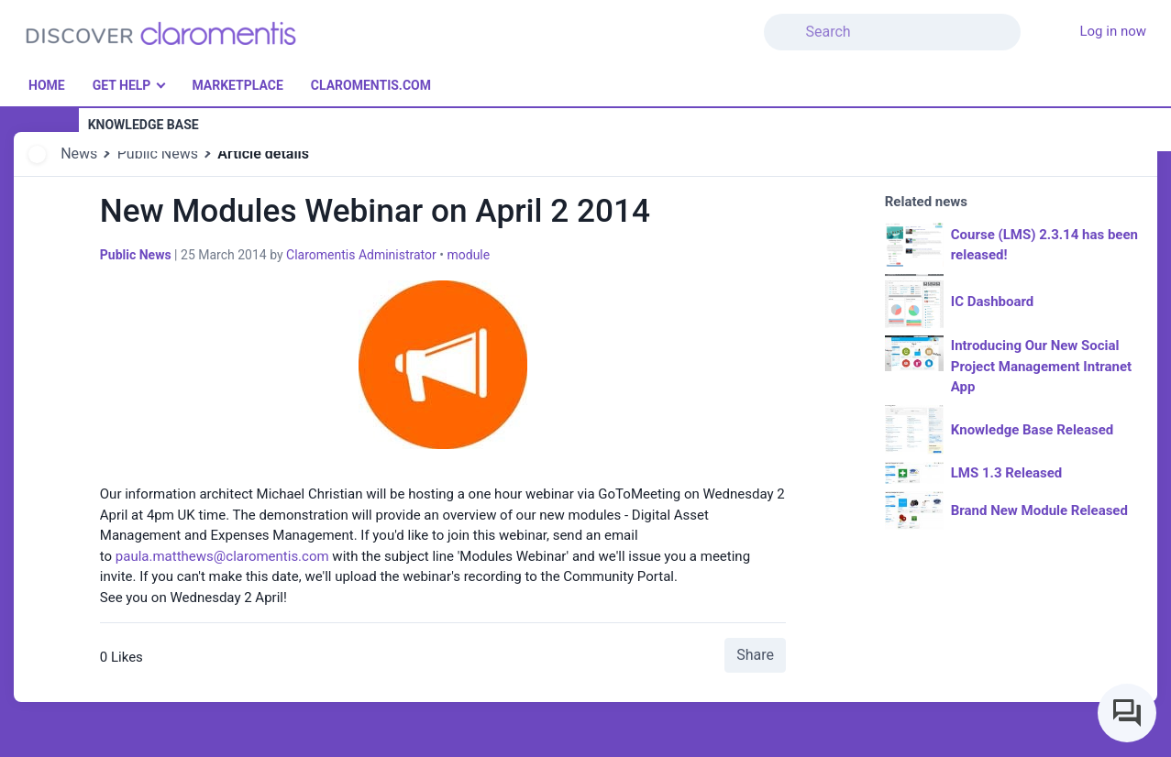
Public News (157, 153)
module (468, 254)
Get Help (122, 85)
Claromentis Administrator (361, 254)
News (79, 153)
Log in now (1112, 31)
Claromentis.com (371, 85)
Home (46, 85)
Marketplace (237, 85)
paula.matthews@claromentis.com (222, 556)
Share (755, 655)
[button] (1032, 21)
